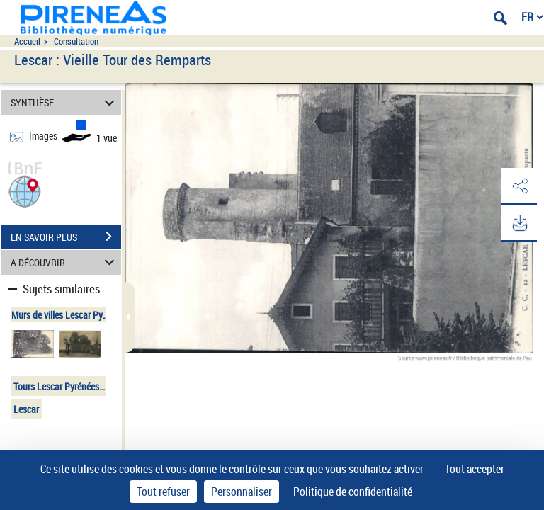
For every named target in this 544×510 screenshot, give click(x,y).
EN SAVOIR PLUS (66, 236)
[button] (24, 190)
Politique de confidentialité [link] (352, 491)
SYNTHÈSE (65, 102)
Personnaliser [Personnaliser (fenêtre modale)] (241, 491)
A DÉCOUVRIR (65, 262)
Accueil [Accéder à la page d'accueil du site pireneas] (27, 41)
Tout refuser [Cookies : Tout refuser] (163, 491)
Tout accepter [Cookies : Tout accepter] (474, 469)
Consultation (76, 41)
